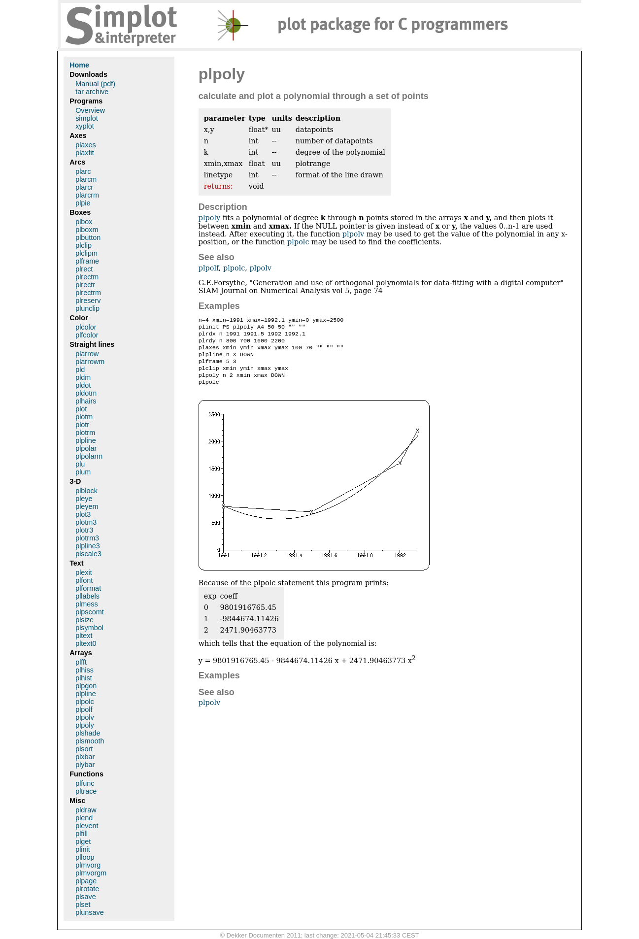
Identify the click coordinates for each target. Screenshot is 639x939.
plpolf (209, 268)
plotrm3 (87, 538)
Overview (90, 110)
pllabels (87, 596)
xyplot (84, 126)
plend (84, 818)
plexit (83, 572)
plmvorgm (90, 873)
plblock (86, 491)
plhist (83, 678)
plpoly (209, 218)
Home (79, 65)
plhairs (85, 401)
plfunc (84, 783)
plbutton (88, 237)
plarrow (87, 354)
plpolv (353, 234)
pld (80, 369)
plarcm (86, 179)
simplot (86, 118)
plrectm (87, 277)
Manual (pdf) (95, 84)
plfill (81, 834)
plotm (84, 417)
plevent (86, 826)
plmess (86, 604)
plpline (85, 440)
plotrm (85, 432)
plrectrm (88, 293)
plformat (88, 588)
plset (82, 904)
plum (83, 472)
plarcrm (87, 195)
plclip (83, 245)
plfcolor (86, 335)
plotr (82, 425)
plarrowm (89, 362)
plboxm (86, 230)
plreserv (88, 300)
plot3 (83, 514)
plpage (86, 881)
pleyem (86, 506)
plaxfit (84, 153)
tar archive (91, 92)
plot (81, 409)
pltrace (86, 791)
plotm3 (86, 522)
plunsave (89, 912)
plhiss (84, 670)
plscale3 (88, 554)
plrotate (87, 889)
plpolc (298, 242)
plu (80, 464)
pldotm (86, 393)
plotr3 (84, 530)
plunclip (87, 308)
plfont (84, 580)
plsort (84, 749)
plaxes (85, 145)
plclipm (86, 253)
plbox (83, 222)
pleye (83, 499)
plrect (84, 269)
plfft (81, 662)
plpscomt (89, 612)
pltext (83, 635)
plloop (84, 857)
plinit (82, 849)
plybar (85, 765)
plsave (85, 897)
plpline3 (87, 546)
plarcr (84, 187)
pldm (83, 377)
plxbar (85, 757)
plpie (82, 203)
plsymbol (89, 628)
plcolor (85, 327)
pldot (83, 385)
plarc (83, 171)
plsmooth (89, 741)
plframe (87, 261)
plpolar (86, 448)
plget (83, 841)
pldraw (85, 810)
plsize (84, 620)
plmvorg (88, 865)
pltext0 (85, 643)
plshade (87, 733)
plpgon (86, 686)
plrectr (85, 285)
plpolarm (88, 456)
